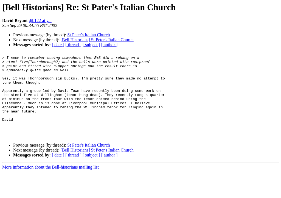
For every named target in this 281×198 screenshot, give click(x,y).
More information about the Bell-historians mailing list (50, 182)
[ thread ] (73, 44)
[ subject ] (91, 44)
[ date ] (58, 44)
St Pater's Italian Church (88, 34)
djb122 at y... (40, 20)
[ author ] (109, 44)
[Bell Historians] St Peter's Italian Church (96, 39)
